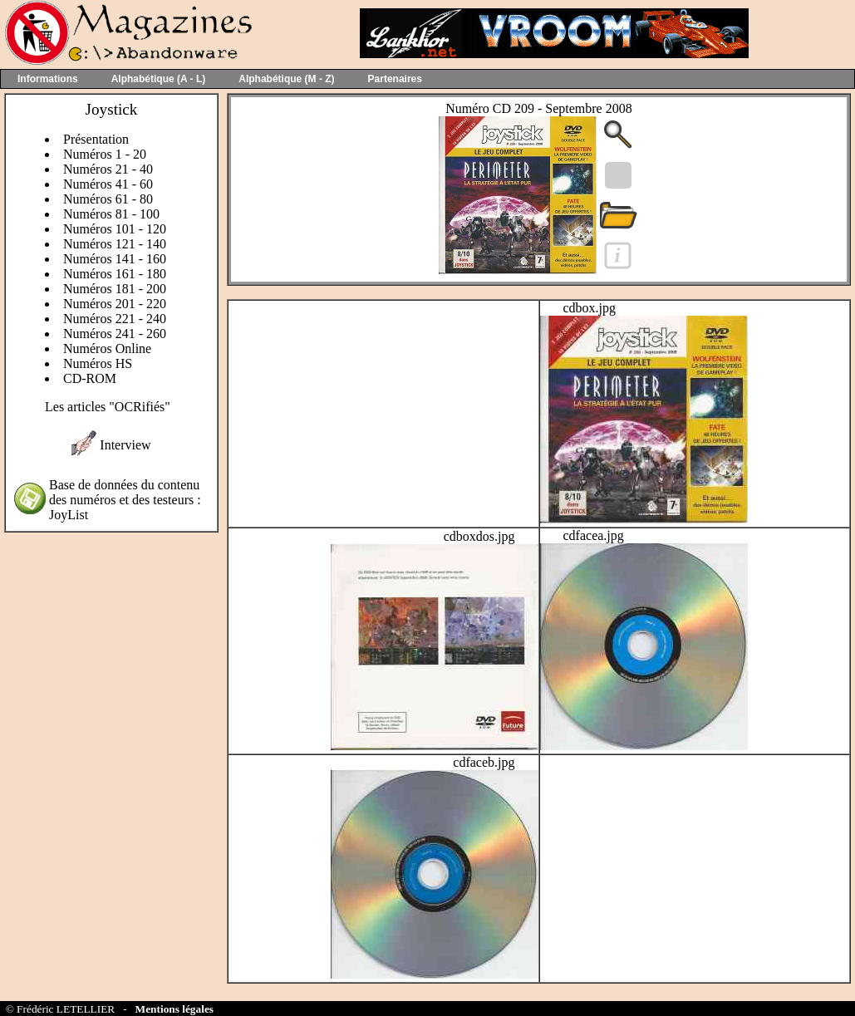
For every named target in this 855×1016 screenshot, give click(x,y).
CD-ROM (89, 378)
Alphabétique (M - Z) (286, 79)
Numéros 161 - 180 (114, 274)
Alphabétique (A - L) (158, 79)
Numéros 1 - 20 (104, 154)
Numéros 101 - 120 (114, 229)
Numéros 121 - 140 (114, 244)
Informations (47, 79)
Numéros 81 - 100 (111, 214)
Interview (125, 445)
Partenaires (395, 79)
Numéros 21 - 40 (108, 169)
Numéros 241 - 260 (114, 333)
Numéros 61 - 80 (108, 199)
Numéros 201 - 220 (114, 304)
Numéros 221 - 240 (114, 319)
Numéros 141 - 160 (114, 259)
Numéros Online (107, 348)
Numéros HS (97, 363)
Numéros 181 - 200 (114, 289)
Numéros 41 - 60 (108, 184)
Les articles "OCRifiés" (107, 407)
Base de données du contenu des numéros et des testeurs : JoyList (125, 500)
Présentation (96, 139)
